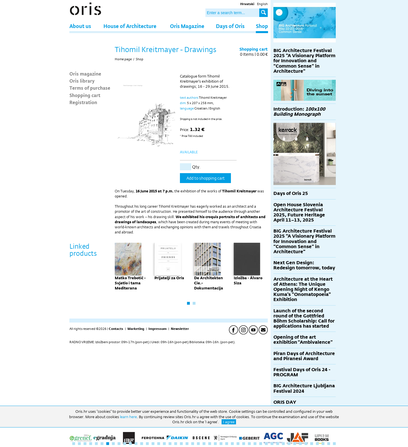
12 (136, 443)
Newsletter (180, 328)
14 (147, 443)
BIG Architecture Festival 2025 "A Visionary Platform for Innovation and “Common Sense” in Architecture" (304, 61)
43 (311, 443)
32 (249, 443)
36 (272, 443)
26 (215, 443)
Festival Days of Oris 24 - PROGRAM (301, 372)
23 (198, 443)
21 (187, 443)
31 (243, 443)
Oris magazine (85, 73)
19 (175, 443)
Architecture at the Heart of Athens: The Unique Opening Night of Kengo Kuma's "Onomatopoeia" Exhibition (303, 289)
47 (334, 443)
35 (266, 443)
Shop (262, 26)
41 (300, 443)
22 (192, 443)
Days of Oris (230, 26)
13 (141, 443)
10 (124, 443)
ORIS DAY (284, 402)
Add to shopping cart (205, 178)
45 (323, 443)
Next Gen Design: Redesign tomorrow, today (304, 265)
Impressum (157, 328)
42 (306, 443)
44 (317, 443)
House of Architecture (129, 26)
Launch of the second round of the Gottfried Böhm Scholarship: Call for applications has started (304, 318)
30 (238, 443)
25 (209, 443)
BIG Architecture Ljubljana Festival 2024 (304, 388)
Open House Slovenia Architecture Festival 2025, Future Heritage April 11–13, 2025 (299, 212)
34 (260, 443)
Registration (83, 102)
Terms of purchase (89, 87)
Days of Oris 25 (290, 193)
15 (153, 443)
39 (289, 443)
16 (158, 443)
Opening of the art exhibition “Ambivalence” (303, 339)
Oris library (82, 80)
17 (164, 443)
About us (80, 26)
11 (130, 443)
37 (277, 443)
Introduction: (299, 111)
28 (226, 443)
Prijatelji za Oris (169, 277)
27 (221, 443)
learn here (128, 416)
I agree (229, 421)
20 (181, 443)
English (262, 4)
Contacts (116, 328)
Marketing (136, 328)
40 (294, 443)
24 (204, 443)
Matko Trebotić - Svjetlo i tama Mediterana (130, 283)
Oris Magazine (187, 26)
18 (170, 443)
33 (255, 443)
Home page (123, 59)
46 (328, 443)
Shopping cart (84, 95)
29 (232, 443)
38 (283, 443)
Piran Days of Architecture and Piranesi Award (304, 356)
